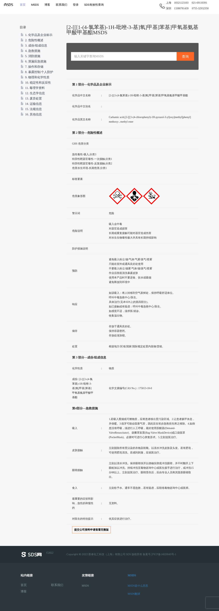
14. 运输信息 (31, 103)
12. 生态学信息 (33, 93)
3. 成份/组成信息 (34, 45)
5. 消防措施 (30, 56)
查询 (185, 56)
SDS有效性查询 (94, 5)
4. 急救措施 (30, 50)
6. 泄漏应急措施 (33, 61)
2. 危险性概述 (32, 40)
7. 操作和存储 (32, 66)
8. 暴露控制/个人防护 (37, 72)
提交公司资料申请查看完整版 (91, 529)
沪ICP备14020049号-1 (163, 554)
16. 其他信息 (31, 114)
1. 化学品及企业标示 (36, 35)
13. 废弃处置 (31, 98)
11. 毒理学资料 (33, 87)
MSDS (35, 5)
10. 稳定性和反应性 (36, 82)
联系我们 (61, 5)
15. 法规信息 (31, 109)
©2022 (37, 554)
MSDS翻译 (134, 593)
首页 (23, 5)
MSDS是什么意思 (138, 585)
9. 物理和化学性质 (35, 77)
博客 (47, 5)
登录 (76, 5)
